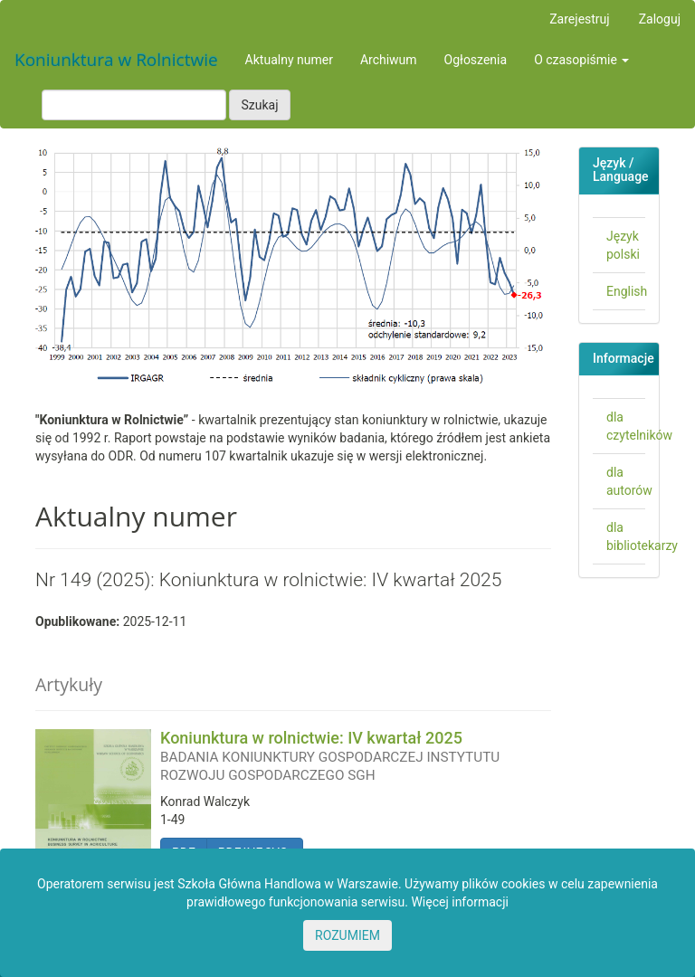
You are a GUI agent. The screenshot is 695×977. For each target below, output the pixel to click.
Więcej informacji (460, 902)
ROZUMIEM (347, 935)
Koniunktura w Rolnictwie (116, 59)
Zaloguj (660, 19)
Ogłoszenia (476, 59)
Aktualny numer (289, 59)
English (626, 291)
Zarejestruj (579, 19)
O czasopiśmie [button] (581, 59)
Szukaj (259, 105)
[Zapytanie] (134, 105)
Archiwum (388, 59)
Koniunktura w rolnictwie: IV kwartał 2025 (355, 755)
